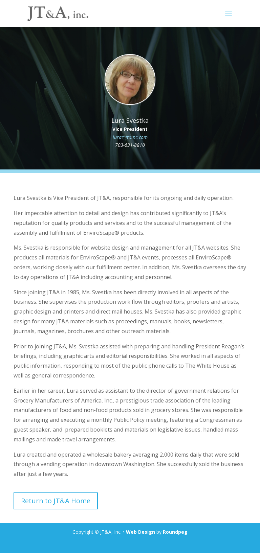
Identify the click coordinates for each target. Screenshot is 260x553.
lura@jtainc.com (130, 137)
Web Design (140, 532)
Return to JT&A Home (55, 500)
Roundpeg (175, 532)
